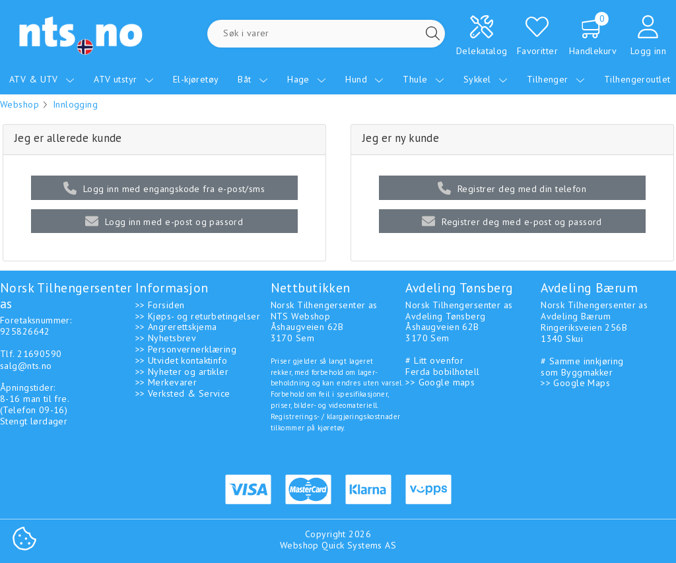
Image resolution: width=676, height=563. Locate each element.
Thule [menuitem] (423, 79)
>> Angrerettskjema (176, 327)
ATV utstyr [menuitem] (124, 79)
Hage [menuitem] (306, 79)
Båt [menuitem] (253, 79)
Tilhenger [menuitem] (556, 79)
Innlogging (75, 104)
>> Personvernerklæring (185, 349)
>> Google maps (440, 382)
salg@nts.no (26, 366)
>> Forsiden (160, 305)
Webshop (19, 104)
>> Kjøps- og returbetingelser (197, 316)
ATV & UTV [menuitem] (42, 79)
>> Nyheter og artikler (181, 372)
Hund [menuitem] (364, 79)
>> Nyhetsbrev (165, 338)
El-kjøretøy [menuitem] (196, 79)
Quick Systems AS (358, 545)
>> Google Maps (575, 383)
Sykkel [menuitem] (485, 79)
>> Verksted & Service (182, 393)
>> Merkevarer (166, 382)
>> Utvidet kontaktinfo (181, 360)
